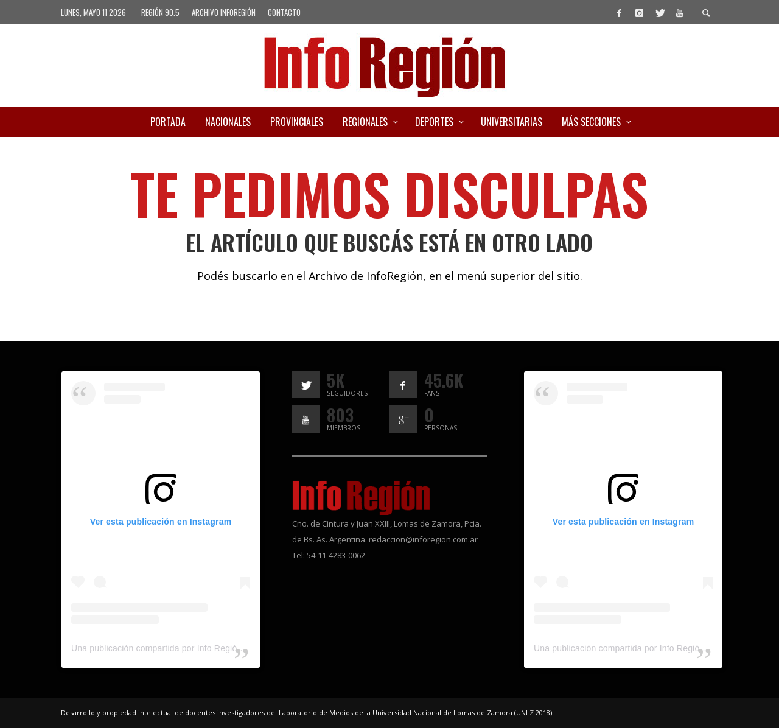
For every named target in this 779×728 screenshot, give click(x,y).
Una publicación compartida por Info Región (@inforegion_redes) (197, 648)
